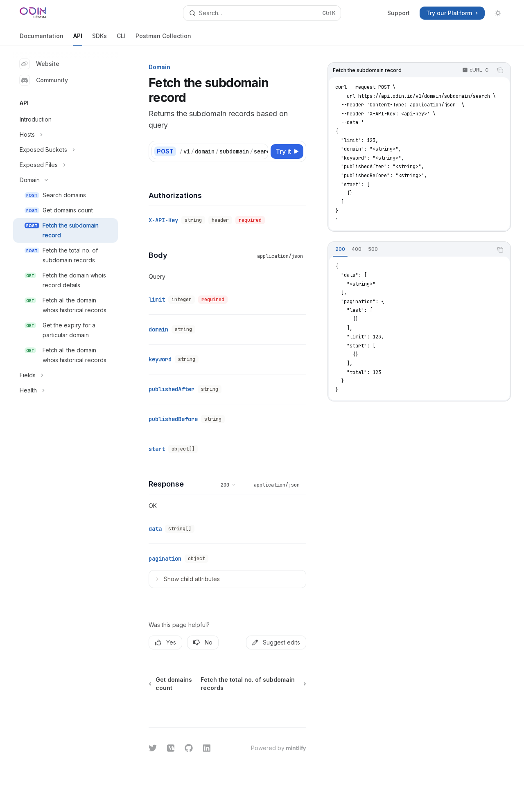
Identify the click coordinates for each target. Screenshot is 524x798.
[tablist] (410, 250)
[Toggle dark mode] (497, 13)
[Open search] (262, 13)
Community (44, 80)
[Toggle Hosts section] (65, 134)
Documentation (41, 39)
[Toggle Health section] (65, 390)
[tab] (340, 249)
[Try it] (287, 151)
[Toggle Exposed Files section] (65, 165)
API (77, 39)
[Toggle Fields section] (65, 375)
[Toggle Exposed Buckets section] (65, 149)
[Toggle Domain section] (65, 180)
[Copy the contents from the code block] (500, 70)
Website (39, 64)
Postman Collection (163, 39)
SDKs (99, 39)
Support (398, 12)
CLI (121, 39)
